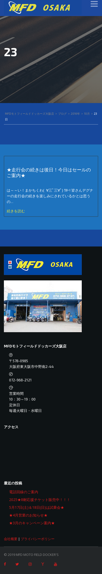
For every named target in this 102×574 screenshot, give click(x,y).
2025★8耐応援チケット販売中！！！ (39, 499)
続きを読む (16, 210)
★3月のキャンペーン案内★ (32, 522)
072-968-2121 (20, 380)
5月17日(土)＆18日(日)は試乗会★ (36, 507)
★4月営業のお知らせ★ (28, 515)
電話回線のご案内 (23, 491)
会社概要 (10, 538)
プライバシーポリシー (38, 538)
